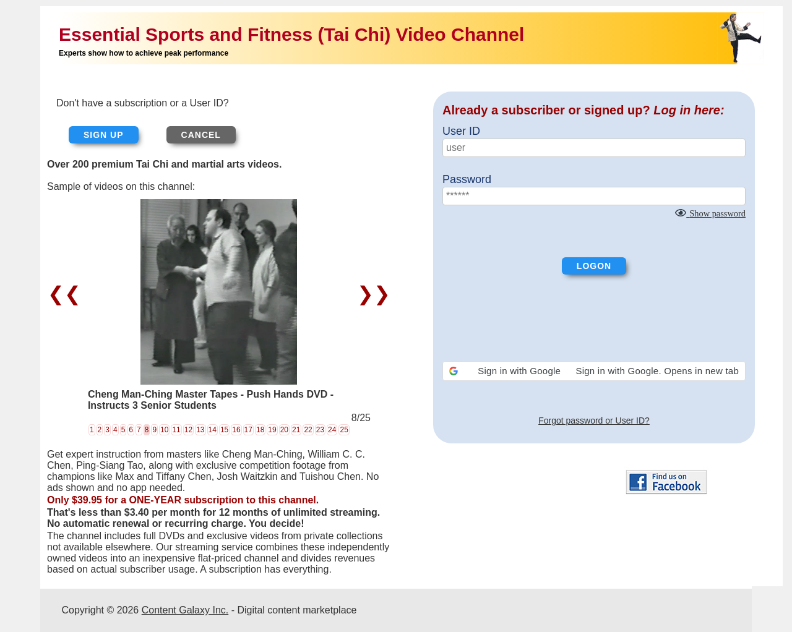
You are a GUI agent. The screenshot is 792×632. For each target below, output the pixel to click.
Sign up (104, 135)
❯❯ (370, 294)
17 (248, 429)
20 (284, 429)
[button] (594, 371)
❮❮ (67, 294)
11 (176, 429)
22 (308, 429)
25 (344, 429)
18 (260, 429)
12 (188, 429)
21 (296, 429)
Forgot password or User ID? (594, 420)
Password (466, 179)
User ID (461, 131)
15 (224, 429)
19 (272, 429)
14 (213, 429)
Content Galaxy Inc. (185, 610)
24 (332, 429)
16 (236, 429)
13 (200, 429)
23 (320, 429)
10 (164, 429)
